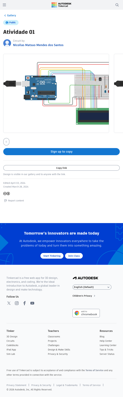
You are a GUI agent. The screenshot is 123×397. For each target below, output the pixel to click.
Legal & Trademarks (67, 385)
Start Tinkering (52, 256)
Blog (102, 336)
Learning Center (108, 345)
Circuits (10, 341)
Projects (52, 341)
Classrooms (54, 336)
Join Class (74, 256)
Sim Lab (10, 354)
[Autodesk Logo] (86, 278)
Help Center (106, 341)
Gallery (9, 15)
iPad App (11, 349)
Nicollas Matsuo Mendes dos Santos (38, 45)
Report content (13, 200)
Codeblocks (12, 345)
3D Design (11, 336)
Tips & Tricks (106, 349)
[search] (117, 4)
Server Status (107, 354)
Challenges (53, 345)
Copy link (61, 168)
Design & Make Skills (59, 349)
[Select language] (92, 287)
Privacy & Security (58, 354)
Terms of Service (95, 370)
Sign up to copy (62, 152)
